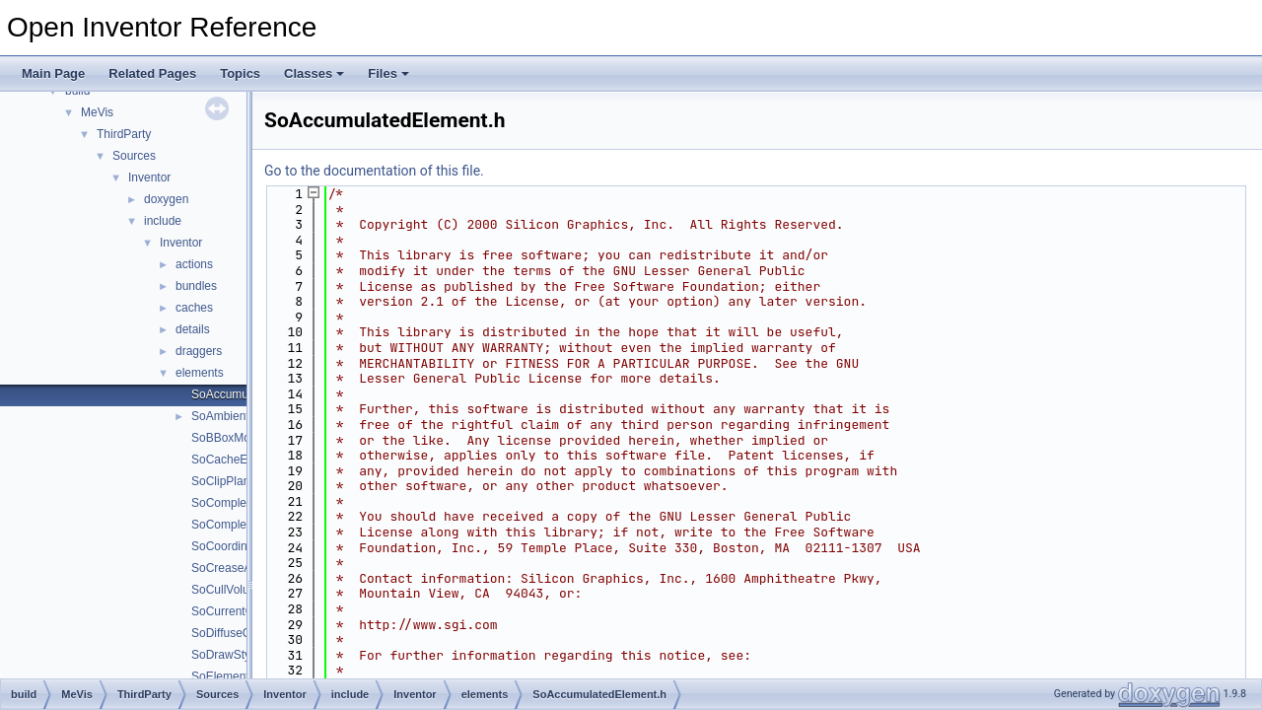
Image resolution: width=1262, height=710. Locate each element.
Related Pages (152, 73)
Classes (314, 73)
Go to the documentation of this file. (374, 170)
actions (194, 264)
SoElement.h (225, 676)
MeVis (97, 112)
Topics (240, 73)
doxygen (166, 199)
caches (194, 308)
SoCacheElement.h (242, 459)
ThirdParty (124, 134)
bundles (196, 286)
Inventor (149, 177)
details (192, 329)
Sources (134, 156)
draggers (198, 351)
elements (199, 373)
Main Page (53, 73)
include (162, 221)
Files (388, 73)
